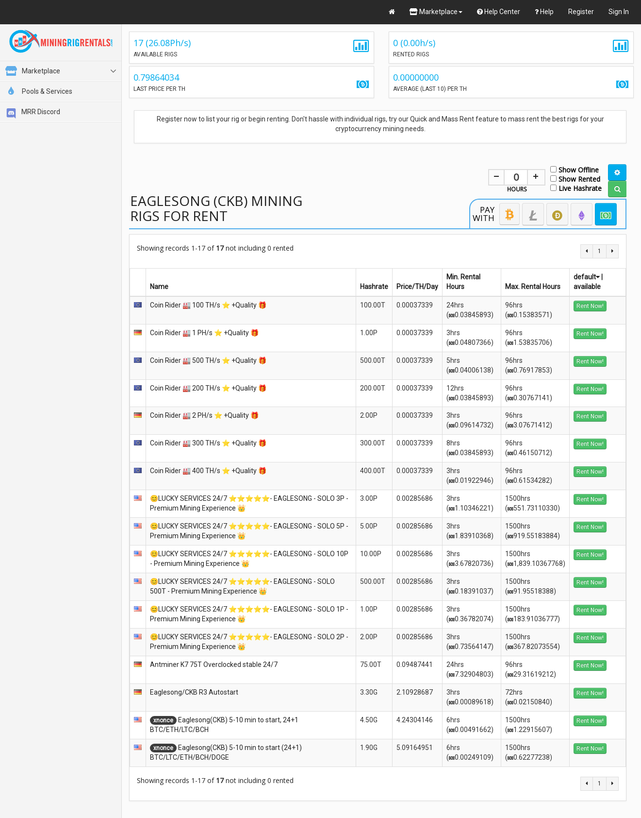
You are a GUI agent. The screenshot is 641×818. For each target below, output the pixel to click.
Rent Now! (590, 306)
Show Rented (575, 178)
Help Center (498, 12)
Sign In (618, 12)
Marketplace (436, 12)
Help (544, 12)
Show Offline (574, 169)
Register (581, 12)
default (587, 277)
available (587, 286)
